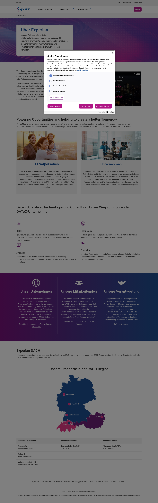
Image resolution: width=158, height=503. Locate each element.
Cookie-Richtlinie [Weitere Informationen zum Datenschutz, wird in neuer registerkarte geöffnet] (82, 70)
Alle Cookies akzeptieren (103, 106)
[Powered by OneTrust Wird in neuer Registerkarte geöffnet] (106, 112)
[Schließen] (112, 53)
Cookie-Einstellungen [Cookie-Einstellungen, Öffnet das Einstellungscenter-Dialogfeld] (56, 97)
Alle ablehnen (86, 106)
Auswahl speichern (55, 106)
